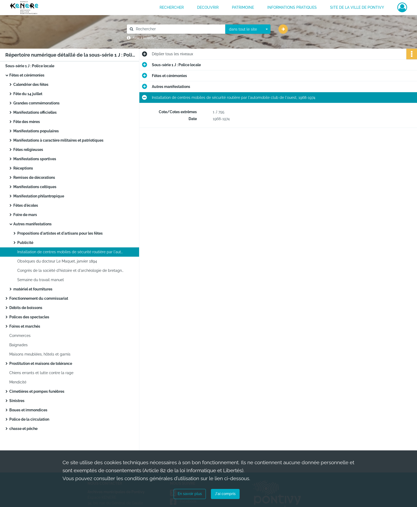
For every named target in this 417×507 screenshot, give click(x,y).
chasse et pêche (23, 428)
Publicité (25, 242)
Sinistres (16, 401)
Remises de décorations (34, 177)
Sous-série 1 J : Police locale (29, 66)
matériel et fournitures (32, 289)
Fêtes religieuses (28, 149)
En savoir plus (190, 494)
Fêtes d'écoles (25, 205)
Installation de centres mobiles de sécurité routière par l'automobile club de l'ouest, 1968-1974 (70, 252)
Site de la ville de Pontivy (357, 7)
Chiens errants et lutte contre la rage (41, 373)
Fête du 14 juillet (27, 94)
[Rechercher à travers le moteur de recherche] (179, 29)
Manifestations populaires (36, 131)
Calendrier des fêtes (30, 84)
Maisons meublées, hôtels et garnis (39, 354)
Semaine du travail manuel (40, 280)
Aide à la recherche (147, 38)
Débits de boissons (25, 308)
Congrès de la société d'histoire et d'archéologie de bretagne (70, 270)
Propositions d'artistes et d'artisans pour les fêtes (60, 233)
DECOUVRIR (208, 7)
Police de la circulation (29, 419)
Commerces (20, 335)
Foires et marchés (24, 326)
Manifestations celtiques (34, 187)
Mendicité (17, 382)
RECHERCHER (172, 7)
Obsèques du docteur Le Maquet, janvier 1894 (57, 261)
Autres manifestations (32, 224)
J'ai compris (225, 494)
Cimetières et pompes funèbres (36, 391)
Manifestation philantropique (38, 196)
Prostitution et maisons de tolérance (40, 363)
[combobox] (247, 29)
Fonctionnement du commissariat (38, 298)
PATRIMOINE (243, 7)
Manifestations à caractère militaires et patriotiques (58, 140)
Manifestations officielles (35, 112)
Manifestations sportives (34, 159)
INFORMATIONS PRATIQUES (292, 7)
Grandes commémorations (36, 103)
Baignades (18, 345)
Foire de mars (25, 215)
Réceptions (23, 168)
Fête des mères (26, 122)
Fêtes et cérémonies (26, 75)
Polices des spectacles (29, 317)
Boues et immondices (28, 410)
